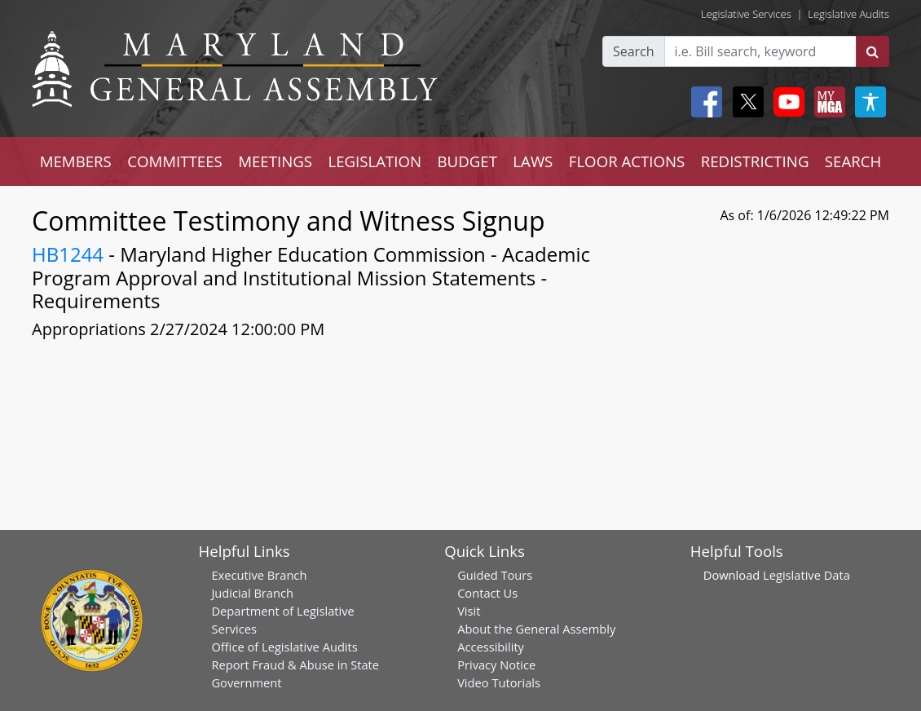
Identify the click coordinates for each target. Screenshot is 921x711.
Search (633, 51)
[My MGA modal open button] (826, 101)
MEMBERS (76, 161)
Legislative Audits (848, 14)
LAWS (533, 161)
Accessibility (490, 646)
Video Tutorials (498, 682)
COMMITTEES (175, 161)
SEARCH (853, 161)
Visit (468, 611)
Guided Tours (494, 575)
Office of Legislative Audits (284, 646)
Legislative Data (806, 575)
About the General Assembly (536, 628)
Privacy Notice (496, 664)
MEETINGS (275, 161)
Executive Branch (258, 575)
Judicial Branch (252, 593)
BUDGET (467, 161)
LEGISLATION (374, 161)
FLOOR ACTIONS (627, 161)
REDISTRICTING (755, 161)
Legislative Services (746, 14)
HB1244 (68, 254)
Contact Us (487, 593)
